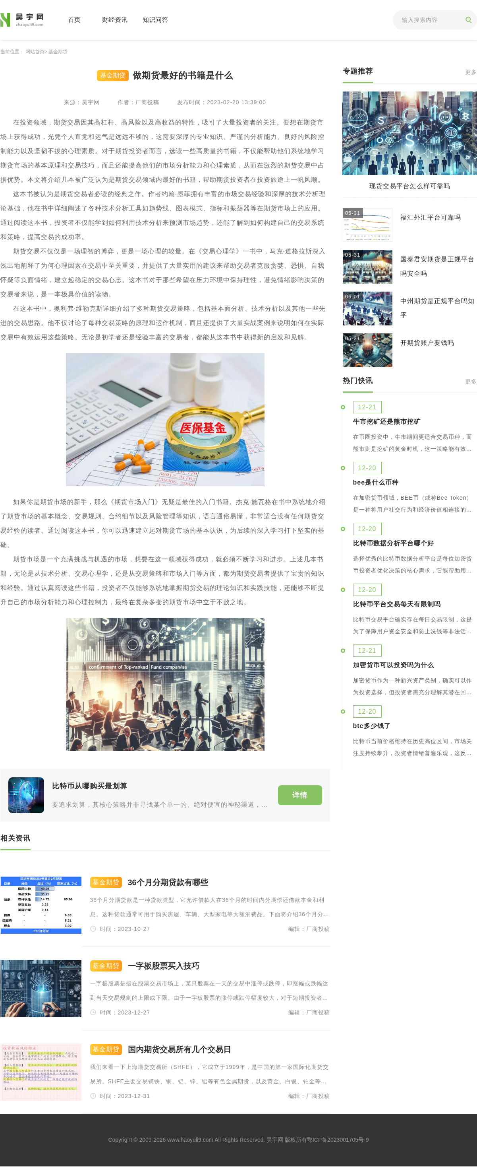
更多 (471, 72)
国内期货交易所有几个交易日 (179, 1049)
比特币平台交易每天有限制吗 (397, 604)
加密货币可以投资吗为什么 (393, 665)
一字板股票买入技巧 (163, 966)
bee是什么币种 (376, 482)
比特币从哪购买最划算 (89, 786)
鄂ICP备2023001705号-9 (338, 1140)
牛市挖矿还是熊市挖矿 (387, 422)
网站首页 (34, 52)
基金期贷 (58, 52)
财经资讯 (114, 19)
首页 (74, 19)
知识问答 (155, 19)
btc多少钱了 (372, 726)
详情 (299, 795)
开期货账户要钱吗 (427, 342)
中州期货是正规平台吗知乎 (437, 308)
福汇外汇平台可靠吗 (430, 217)
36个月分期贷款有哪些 (168, 882)
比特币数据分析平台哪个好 (393, 543)
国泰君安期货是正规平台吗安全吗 (437, 266)
